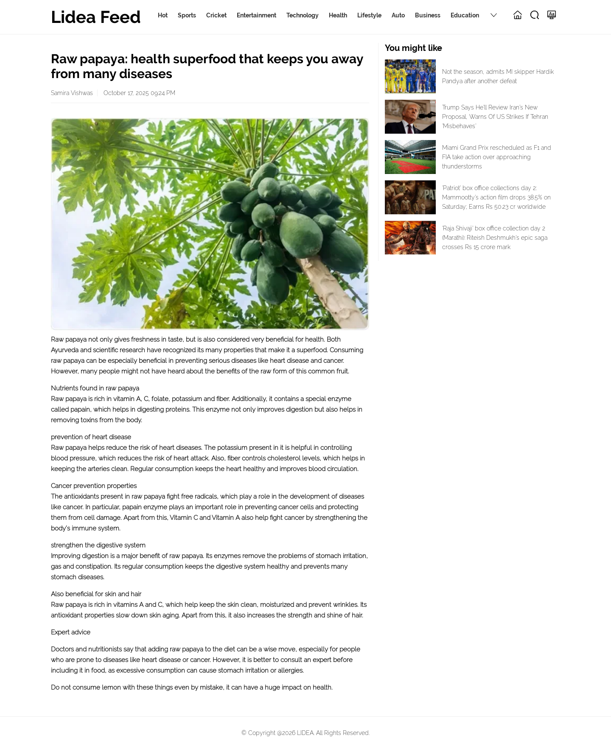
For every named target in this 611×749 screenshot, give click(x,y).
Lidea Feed (96, 17)
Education (465, 15)
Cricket (216, 15)
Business (427, 15)
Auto (398, 15)
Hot (163, 15)
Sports (187, 15)
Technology (302, 15)
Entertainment (256, 15)
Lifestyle (369, 15)
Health (338, 15)
